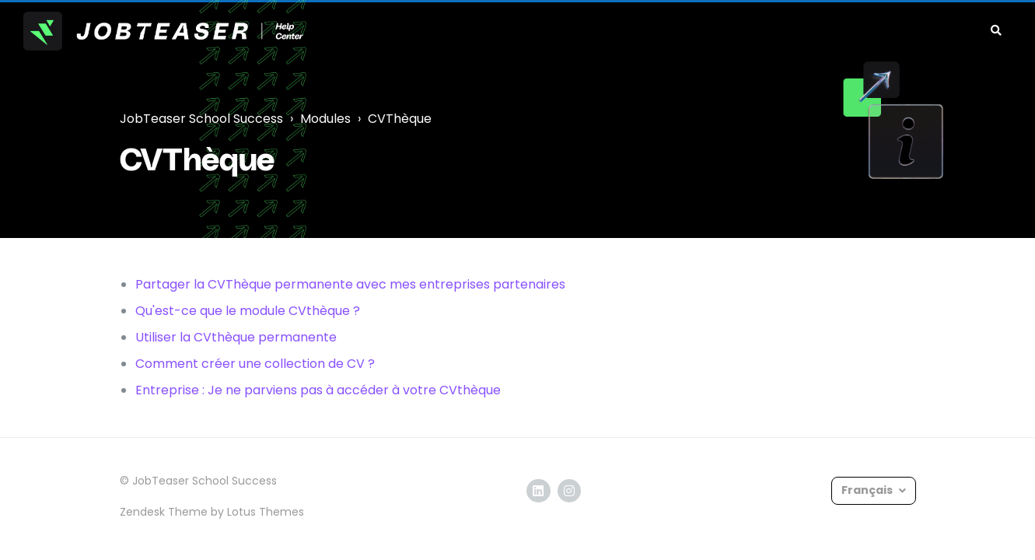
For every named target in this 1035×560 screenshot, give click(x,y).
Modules (325, 119)
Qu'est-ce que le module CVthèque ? (247, 311)
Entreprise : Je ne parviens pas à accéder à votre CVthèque (318, 390)
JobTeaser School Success (201, 119)
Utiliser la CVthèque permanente (236, 337)
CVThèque (400, 119)
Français (868, 490)
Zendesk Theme (164, 512)
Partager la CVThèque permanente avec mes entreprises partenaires (350, 284)
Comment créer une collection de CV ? (255, 364)
